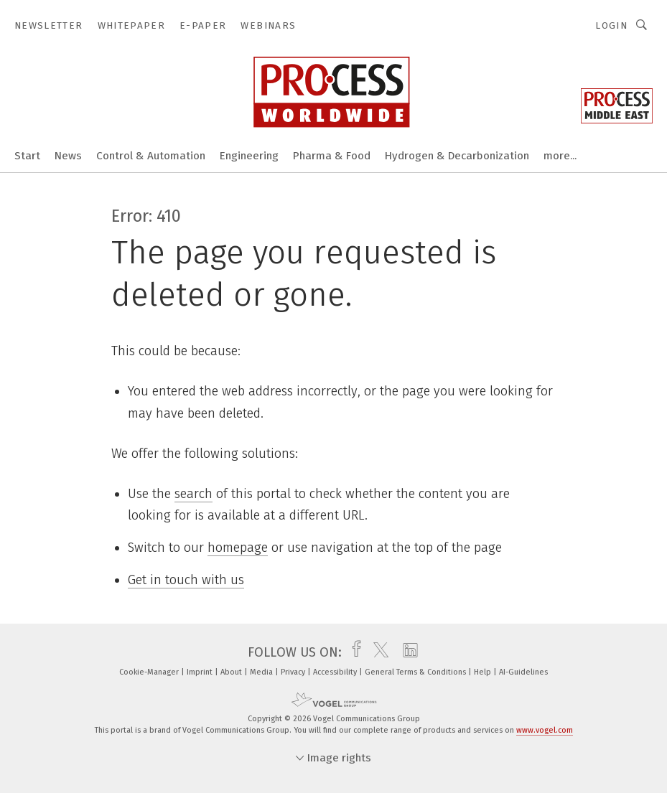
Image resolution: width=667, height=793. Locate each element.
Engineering (249, 155)
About (232, 672)
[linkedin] (406, 652)
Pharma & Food (331, 155)
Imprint (201, 672)
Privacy (294, 672)
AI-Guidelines (523, 672)
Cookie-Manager (150, 672)
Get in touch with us (186, 580)
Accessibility (336, 672)
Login (611, 25)
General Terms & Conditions (416, 672)
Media (262, 672)
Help (483, 672)
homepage (237, 547)
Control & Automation (150, 155)
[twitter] (377, 652)
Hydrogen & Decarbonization (457, 155)
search (193, 494)
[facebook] (352, 652)
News (68, 155)
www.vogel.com (544, 730)
